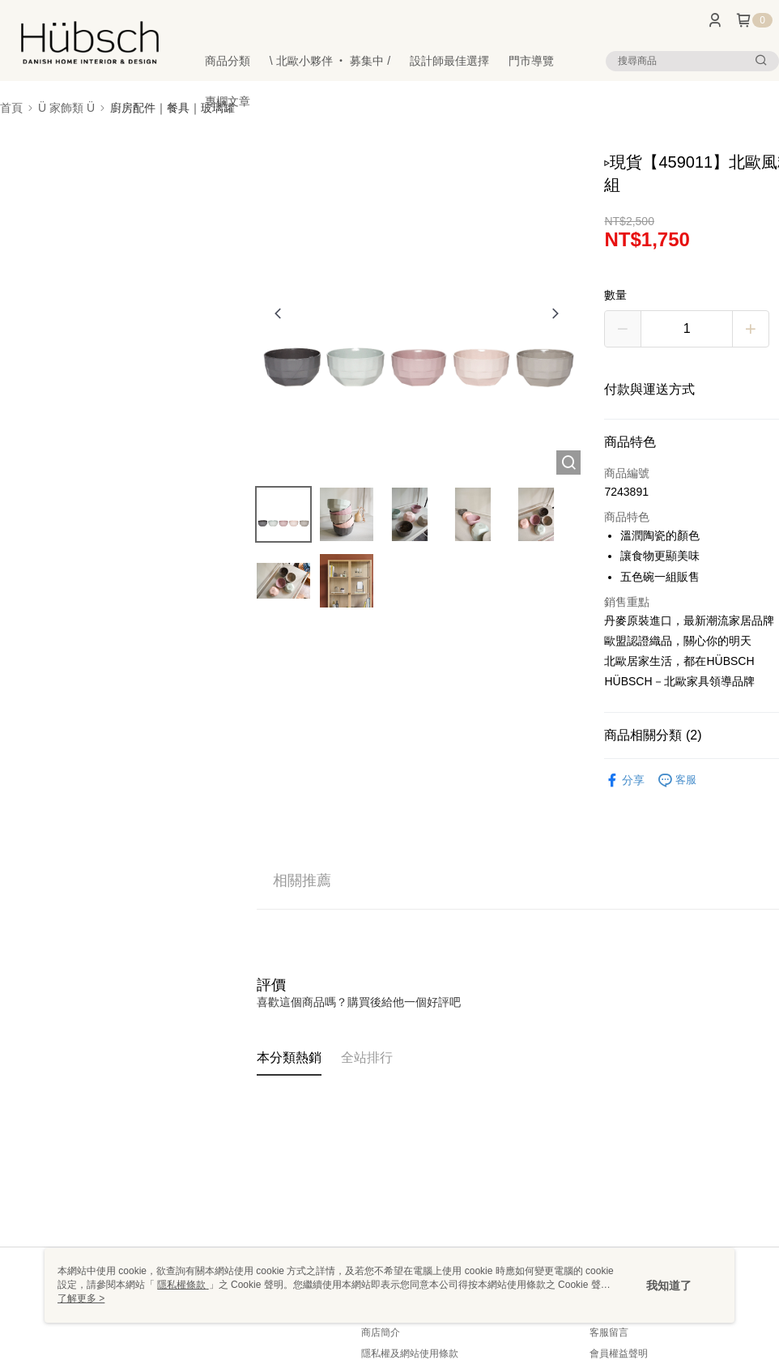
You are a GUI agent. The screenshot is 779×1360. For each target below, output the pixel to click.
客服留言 (609, 1332)
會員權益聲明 (619, 1353)
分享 (624, 780)
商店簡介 (380, 1332)
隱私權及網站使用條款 (409, 1353)
